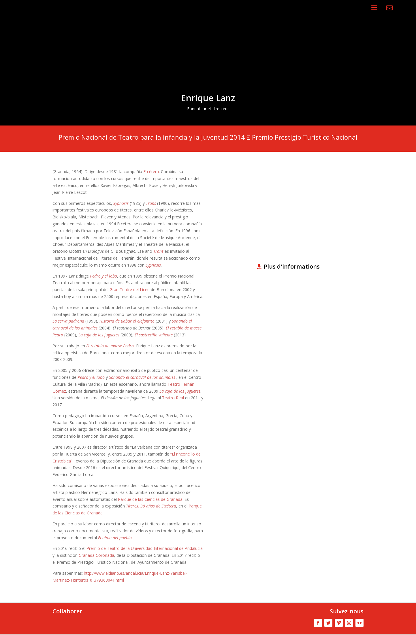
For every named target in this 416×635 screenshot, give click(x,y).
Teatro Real (173, 397)
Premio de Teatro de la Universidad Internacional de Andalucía (144, 548)
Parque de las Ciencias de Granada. (151, 499)
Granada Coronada (96, 555)
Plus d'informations (292, 266)
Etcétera (151, 171)
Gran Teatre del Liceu (130, 289)
